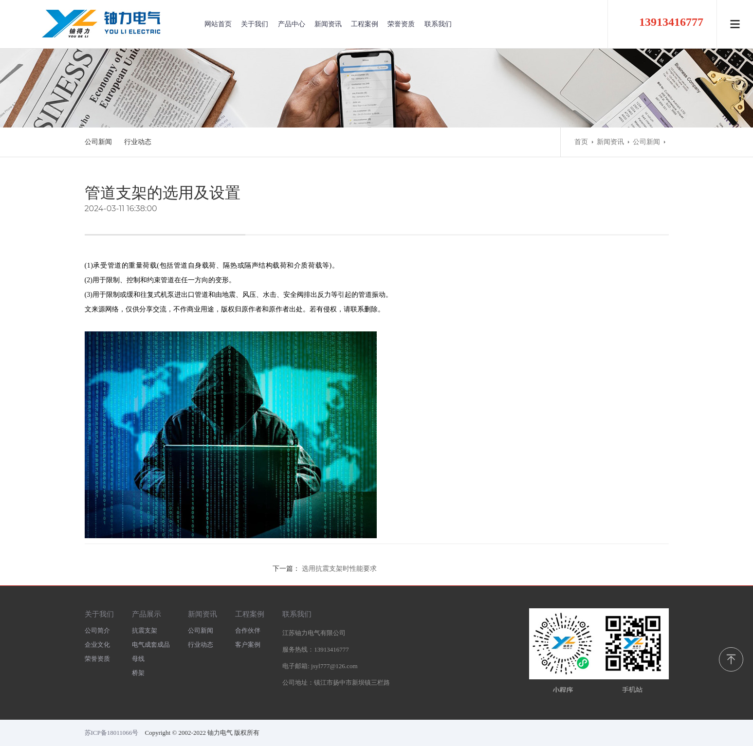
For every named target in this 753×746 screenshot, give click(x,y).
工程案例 (364, 24)
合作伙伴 (247, 630)
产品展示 (146, 614)
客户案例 (247, 644)
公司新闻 (98, 142)
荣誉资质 (401, 24)
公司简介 (97, 630)
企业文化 (97, 644)
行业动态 (137, 142)
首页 (581, 142)
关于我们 (254, 24)
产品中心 (291, 24)
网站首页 (218, 24)
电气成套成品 (151, 644)
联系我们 (438, 24)
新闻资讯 (328, 24)
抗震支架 (144, 630)
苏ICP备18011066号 (112, 732)
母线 (138, 658)
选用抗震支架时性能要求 (339, 568)
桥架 (138, 672)
